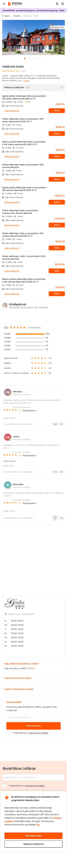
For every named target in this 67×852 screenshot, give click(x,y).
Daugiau (26, 81)
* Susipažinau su (30, 732)
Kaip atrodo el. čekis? (31, 666)
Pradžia (16, 16)
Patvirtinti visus (33, 836)
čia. (38, 824)
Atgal (7, 16)
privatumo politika (38, 732)
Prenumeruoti (33, 725)
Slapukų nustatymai (33, 844)
